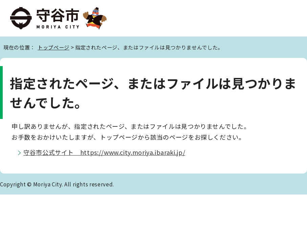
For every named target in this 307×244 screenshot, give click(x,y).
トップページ (53, 47)
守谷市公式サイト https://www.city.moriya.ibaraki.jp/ (104, 152)
